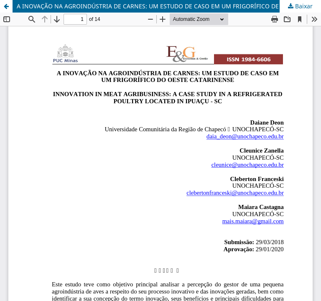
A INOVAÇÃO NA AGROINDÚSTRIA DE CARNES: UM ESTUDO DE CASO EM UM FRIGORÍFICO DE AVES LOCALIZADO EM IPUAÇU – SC (169, 6)
